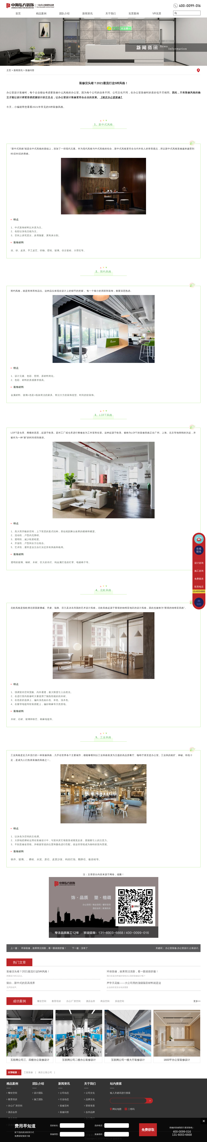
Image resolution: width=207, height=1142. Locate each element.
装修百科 (64, 1105)
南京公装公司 (45, 1072)
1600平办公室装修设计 (177, 1059)
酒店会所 (90, 1001)
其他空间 (119, 1001)
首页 (18, 13)
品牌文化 (90, 1099)
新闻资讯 (87, 13)
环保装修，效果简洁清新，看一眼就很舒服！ (43, 948)
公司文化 (90, 1093)
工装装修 (28, 1072)
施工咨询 (198, 571)
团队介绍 (64, 13)
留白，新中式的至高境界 (20, 983)
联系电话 (198, 586)
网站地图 (115, 1109)
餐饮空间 (41, 1001)
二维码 (130, 1109)
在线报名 (199, 550)
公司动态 (64, 1093)
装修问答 (29, 70)
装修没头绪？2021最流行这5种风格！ (28, 971)
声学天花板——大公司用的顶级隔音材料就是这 (134, 983)
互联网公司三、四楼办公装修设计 (30, 1059)
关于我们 (110, 13)
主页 (8, 70)
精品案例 (41, 13)
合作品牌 (90, 1112)
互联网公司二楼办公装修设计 (79, 1059)
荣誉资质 (90, 1105)
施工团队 (38, 1099)
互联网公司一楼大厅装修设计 (128, 1059)
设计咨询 (198, 563)
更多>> (197, 1001)
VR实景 (156, 13)
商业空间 (104, 1001)
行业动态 (64, 1099)
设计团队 (38, 1093)
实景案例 (134, 13)
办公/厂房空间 (73, 1001)
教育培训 (56, 1001)
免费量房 (198, 578)
